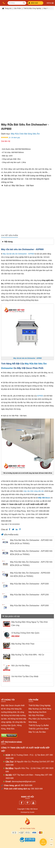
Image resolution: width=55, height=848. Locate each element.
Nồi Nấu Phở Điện (36, 715)
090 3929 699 (26, 785)
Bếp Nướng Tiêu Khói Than (22, 644)
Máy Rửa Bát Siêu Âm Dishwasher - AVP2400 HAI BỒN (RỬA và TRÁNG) (31, 541)
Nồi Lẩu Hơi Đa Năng (20, 666)
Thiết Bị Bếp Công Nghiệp (40, 705)
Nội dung (8, 242)
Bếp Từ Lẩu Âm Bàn (37, 732)
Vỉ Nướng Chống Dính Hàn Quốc (25, 633)
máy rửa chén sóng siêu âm (33, 491)
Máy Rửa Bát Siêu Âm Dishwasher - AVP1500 (29, 584)
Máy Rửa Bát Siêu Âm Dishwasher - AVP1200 (29, 595)
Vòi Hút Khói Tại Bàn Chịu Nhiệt (24, 676)
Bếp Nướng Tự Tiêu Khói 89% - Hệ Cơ (27, 655)
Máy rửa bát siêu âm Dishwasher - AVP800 (18, 254)
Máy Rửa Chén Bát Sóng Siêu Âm (25, 134)
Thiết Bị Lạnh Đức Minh (39, 729)
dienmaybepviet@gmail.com (24, 782)
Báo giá (34, 3)
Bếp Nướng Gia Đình (37, 712)
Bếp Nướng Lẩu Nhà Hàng (40, 709)
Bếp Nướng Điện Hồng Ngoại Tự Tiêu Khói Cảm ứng (29, 623)
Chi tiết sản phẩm (9, 235)
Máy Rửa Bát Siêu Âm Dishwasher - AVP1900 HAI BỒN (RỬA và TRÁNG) (31, 552)
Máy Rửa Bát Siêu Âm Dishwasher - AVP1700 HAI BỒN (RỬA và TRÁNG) (31, 563)
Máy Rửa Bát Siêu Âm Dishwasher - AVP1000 (29, 606)
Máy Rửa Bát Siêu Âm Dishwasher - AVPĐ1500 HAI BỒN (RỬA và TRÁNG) (30, 574)
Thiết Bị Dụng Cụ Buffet (39, 725)
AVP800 (40, 396)
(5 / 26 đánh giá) (14, 137)
